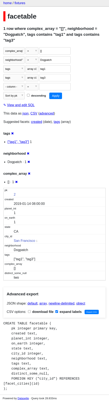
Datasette (23, 398)
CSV (33, 113)
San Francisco (24, 240)
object (80, 303)
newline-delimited (62, 303)
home (7, 3)
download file (41, 312)
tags (57, 122)
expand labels (68, 312)
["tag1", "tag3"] (18, 142)
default (33, 303)
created (36, 122)
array (43, 303)
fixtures (19, 3)
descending (36, 95)
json (26, 113)
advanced (46, 113)
